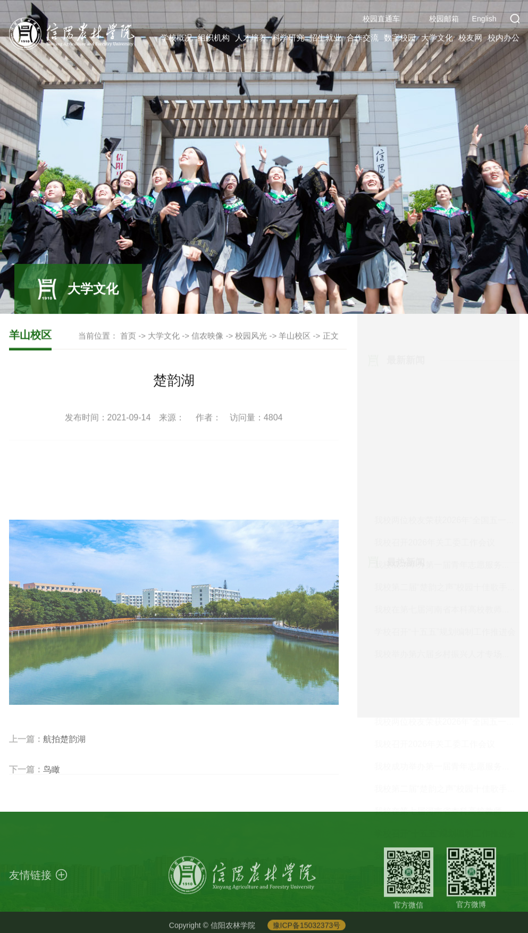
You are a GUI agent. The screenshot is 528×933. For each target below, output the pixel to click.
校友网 (470, 39)
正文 (331, 335)
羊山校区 (295, 335)
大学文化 (437, 39)
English (484, 20)
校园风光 (251, 335)
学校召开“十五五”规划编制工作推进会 (445, 484)
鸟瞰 (51, 784)
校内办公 (503, 39)
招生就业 (325, 39)
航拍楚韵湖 (64, 754)
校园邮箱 (444, 20)
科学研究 (288, 39)
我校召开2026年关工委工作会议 (435, 395)
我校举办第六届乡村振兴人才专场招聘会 (450, 507)
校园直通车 (381, 20)
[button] (514, 20)
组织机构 (214, 39)
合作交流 (363, 39)
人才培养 (251, 39)
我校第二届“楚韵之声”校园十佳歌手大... (448, 440)
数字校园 (400, 39)
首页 (128, 335)
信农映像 (207, 335)
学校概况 (176, 39)
